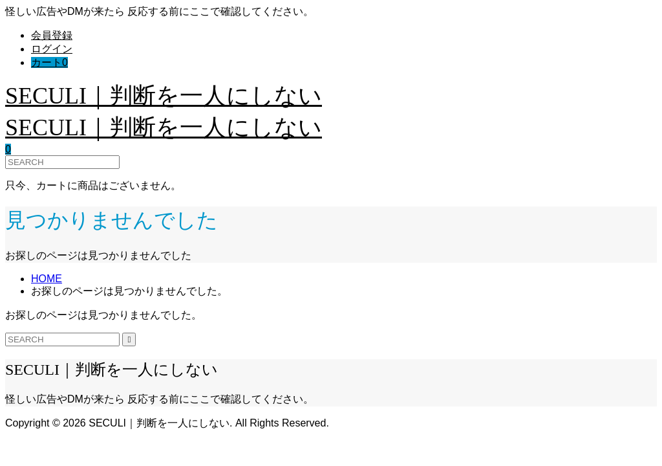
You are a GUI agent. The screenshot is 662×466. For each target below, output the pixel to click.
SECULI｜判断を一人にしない (163, 96)
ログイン (51, 48)
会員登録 (51, 35)
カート (49, 62)
